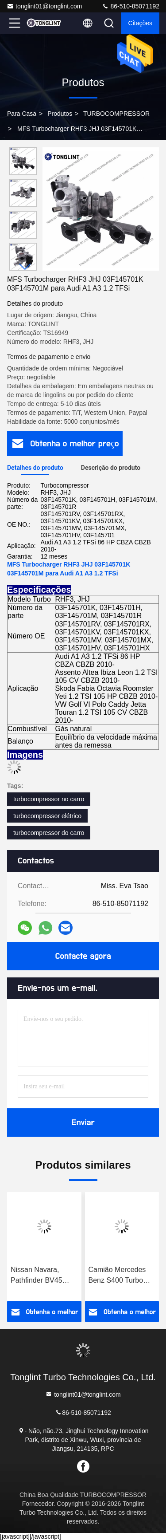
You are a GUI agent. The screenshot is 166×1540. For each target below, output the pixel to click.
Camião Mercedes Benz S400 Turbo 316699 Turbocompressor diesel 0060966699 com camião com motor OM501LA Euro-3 (118, 1276)
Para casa (21, 113)
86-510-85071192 (130, 6)
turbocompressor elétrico (47, 815)
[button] (25, 267)
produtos (59, 113)
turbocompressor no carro (48, 799)
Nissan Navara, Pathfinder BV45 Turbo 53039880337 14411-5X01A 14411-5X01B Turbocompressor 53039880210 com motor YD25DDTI (44, 1276)
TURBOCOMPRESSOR (116, 113)
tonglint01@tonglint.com (44, 6)
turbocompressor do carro (48, 832)
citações (140, 23)
